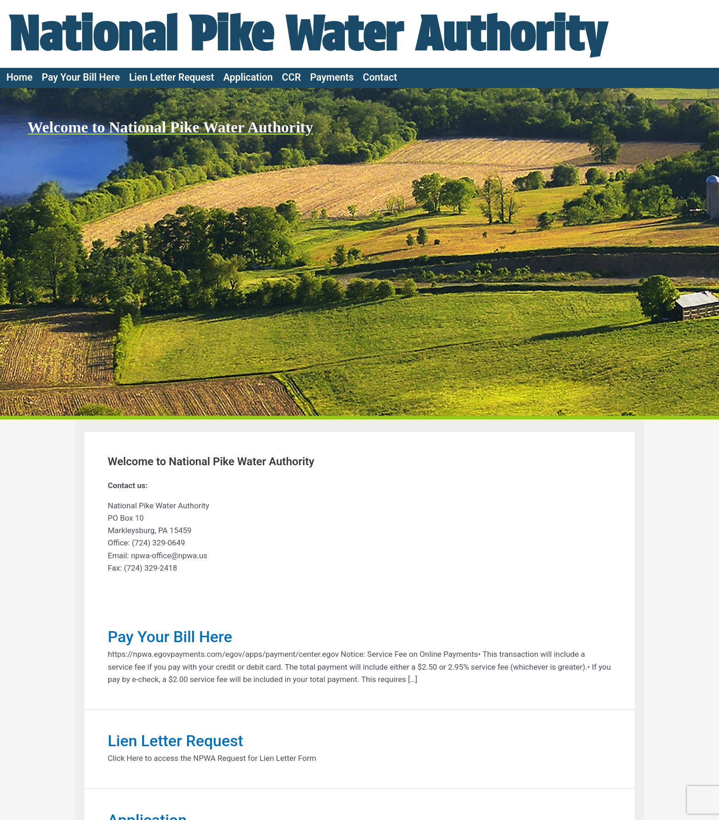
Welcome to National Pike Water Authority (170, 127)
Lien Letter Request (171, 77)
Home (19, 77)
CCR (291, 77)
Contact (380, 77)
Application (248, 77)
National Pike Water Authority (308, 33)
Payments (332, 77)
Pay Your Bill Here (81, 77)
